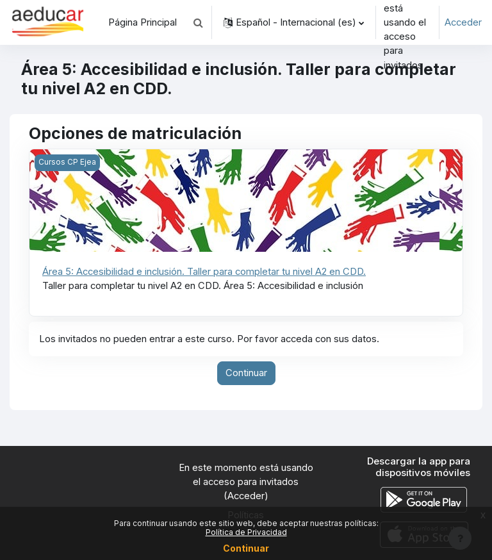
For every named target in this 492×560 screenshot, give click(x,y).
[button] (198, 22)
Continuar (246, 373)
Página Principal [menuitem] (142, 22)
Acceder (463, 22)
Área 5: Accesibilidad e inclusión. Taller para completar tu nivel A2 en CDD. (204, 271)
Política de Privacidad (246, 532)
